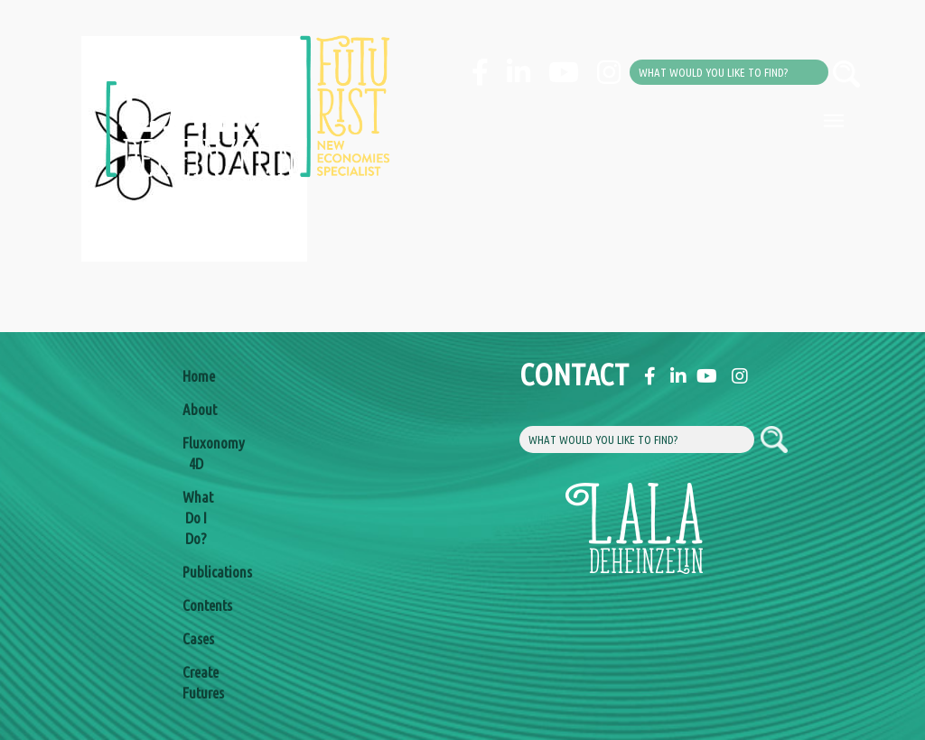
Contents (196, 605)
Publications (196, 571)
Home (196, 375)
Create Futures (196, 682)
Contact (533, 374)
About (196, 409)
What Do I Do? (196, 517)
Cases (196, 638)
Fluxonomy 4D (196, 453)
